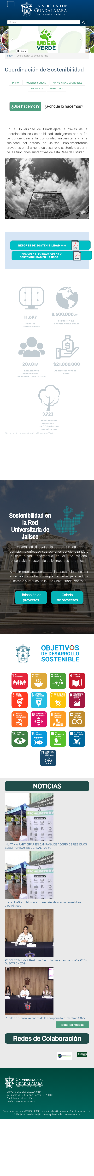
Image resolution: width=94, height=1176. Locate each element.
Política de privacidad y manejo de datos (59, 1114)
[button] (12, 39)
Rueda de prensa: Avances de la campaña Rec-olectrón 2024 (45, 1018)
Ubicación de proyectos (30, 597)
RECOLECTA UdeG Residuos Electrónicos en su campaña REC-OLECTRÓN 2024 (46, 961)
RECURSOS (37, 88)
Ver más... (81, 581)
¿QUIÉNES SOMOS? (36, 82)
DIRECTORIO (56, 88)
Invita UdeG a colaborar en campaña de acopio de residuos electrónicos (43, 904)
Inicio (10, 55)
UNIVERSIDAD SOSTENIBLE (67, 82)
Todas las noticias (72, 1025)
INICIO (15, 82)
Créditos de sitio (29, 1114)
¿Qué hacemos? (25, 106)
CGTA (17, 1114)
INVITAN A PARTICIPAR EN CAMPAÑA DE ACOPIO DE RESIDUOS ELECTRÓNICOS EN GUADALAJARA (46, 846)
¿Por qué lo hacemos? (64, 106)
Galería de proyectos (67, 597)
